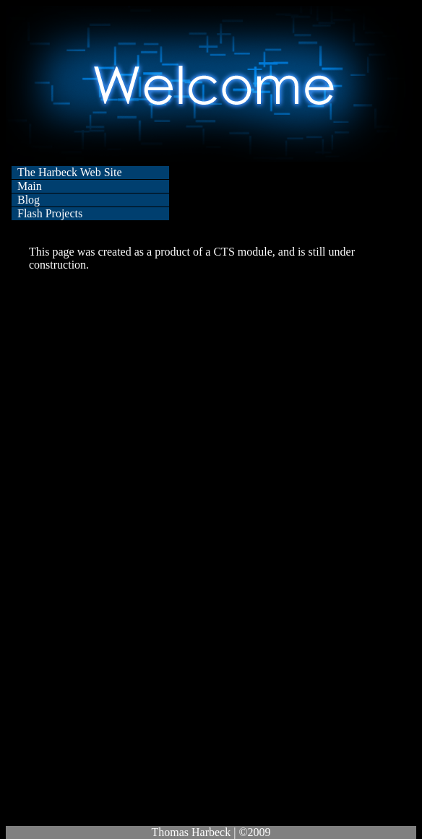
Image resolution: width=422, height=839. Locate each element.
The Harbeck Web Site (69, 172)
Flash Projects (49, 213)
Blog (28, 200)
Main (29, 186)
